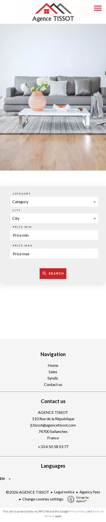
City (17, 210)
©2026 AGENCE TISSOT (27, 492)
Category (22, 193)
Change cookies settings (42, 499)
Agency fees (89, 491)
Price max (22, 245)
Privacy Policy (78, 511)
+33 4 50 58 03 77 (53, 446)
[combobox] (54, 202)
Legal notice (64, 491)
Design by (77, 499)
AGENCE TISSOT (53, 412)
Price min (22, 226)
